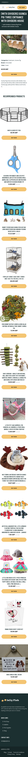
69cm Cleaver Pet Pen (14, 130)
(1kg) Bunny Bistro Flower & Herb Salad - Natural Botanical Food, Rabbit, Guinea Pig (14, 326)
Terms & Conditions (18, 752)
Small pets (11, 60)
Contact (10, 752)
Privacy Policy (11, 754)
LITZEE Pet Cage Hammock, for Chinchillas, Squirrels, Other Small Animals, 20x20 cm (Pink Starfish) (14, 427)
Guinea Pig (18, 60)
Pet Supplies (7, 728)
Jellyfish (6, 724)
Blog (5, 731)
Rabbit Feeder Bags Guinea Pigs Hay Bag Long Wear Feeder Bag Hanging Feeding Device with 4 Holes (14, 229)
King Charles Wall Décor (14, 674)
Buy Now (14, 74)
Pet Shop (22, 7)
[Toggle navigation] (3, 7)
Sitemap (18, 754)
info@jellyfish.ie (5, 2)
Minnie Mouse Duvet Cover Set (14, 629)
